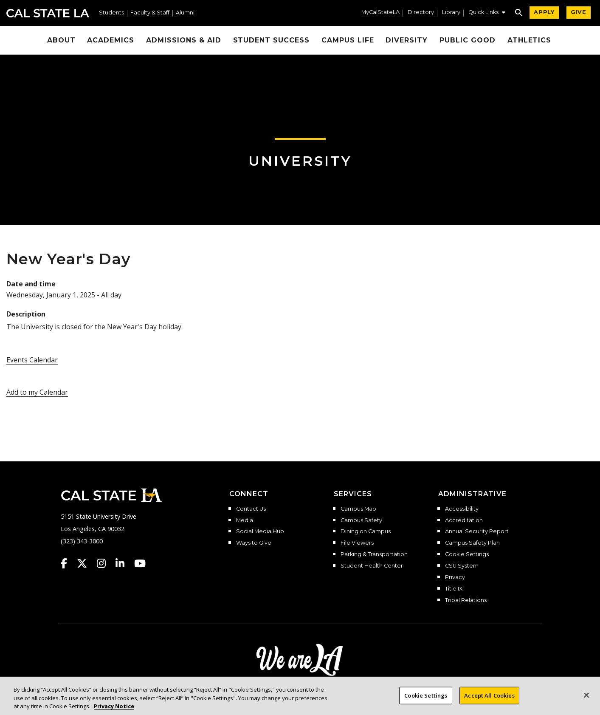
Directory (421, 12)
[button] (486, 13)
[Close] (586, 699)
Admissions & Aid (183, 40)
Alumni (185, 13)
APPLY (544, 12)
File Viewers (357, 543)
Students (111, 13)
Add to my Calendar (37, 392)
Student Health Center (372, 566)
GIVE (578, 12)
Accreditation (464, 520)
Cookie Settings (467, 554)
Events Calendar (32, 360)
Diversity (407, 40)
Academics (110, 40)
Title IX (453, 589)
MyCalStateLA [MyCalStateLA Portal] (380, 12)
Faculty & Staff (149, 13)
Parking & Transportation (374, 554)
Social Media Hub (260, 531)
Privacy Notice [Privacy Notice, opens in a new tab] (114, 710)
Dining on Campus (366, 531)
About (61, 40)
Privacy (455, 577)
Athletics (529, 40)
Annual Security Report (477, 531)
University (300, 161)
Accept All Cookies (489, 699)
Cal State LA (47, 13)
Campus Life (347, 40)
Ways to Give (253, 543)
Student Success (271, 40)
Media (244, 520)
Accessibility (462, 509)
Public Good (467, 40)
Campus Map (358, 509)
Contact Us (251, 509)
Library (451, 12)
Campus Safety (361, 520)
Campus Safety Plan (472, 543)
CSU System (462, 566)
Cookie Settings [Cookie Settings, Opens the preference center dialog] (425, 699)
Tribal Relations (466, 600)
